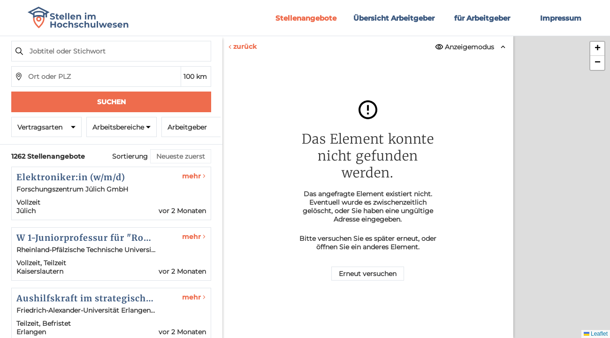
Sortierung (130, 156)
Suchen (111, 102)
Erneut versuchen (367, 273)
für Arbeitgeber (482, 18)
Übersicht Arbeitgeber (394, 18)
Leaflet (596, 333)
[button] (597, 49)
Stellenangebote (305, 18)
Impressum (560, 18)
